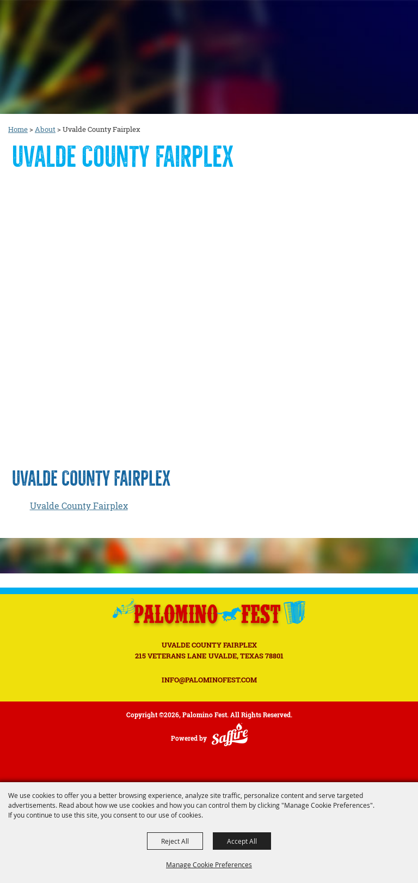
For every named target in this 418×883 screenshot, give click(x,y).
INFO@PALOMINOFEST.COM (209, 680)
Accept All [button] (242, 841)
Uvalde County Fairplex (79, 505)
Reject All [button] (175, 841)
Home (18, 129)
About (45, 129)
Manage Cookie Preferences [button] (209, 864)
